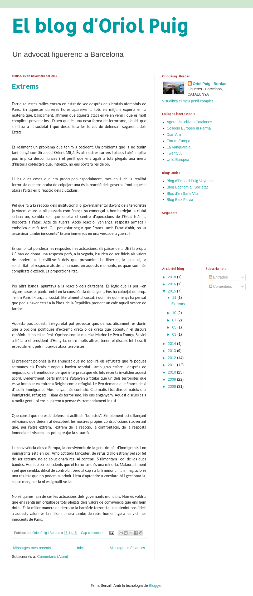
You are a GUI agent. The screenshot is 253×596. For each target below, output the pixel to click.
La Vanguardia (179, 147)
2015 (172, 291)
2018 (172, 277)
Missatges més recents (32, 548)
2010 (172, 372)
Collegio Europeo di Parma (189, 128)
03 (174, 334)
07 (174, 320)
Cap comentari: (92, 533)
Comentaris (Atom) (52, 556)
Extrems (25, 86)
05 (174, 327)
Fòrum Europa (178, 141)
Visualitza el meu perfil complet (187, 101)
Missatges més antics (127, 548)
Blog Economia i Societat (187, 187)
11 (174, 297)
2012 (172, 358)
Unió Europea (178, 159)
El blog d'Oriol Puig (100, 25)
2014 (172, 343)
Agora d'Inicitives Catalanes (189, 122)
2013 (172, 351)
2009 (172, 379)
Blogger (155, 585)
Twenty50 (175, 153)
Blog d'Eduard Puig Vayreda (190, 181)
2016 (172, 284)
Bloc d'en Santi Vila (182, 193)
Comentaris (220, 286)
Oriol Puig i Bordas (209, 84)
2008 (172, 386)
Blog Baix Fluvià (180, 199)
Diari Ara (174, 134)
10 (174, 313)
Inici (80, 548)
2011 (172, 365)
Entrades (218, 277)
